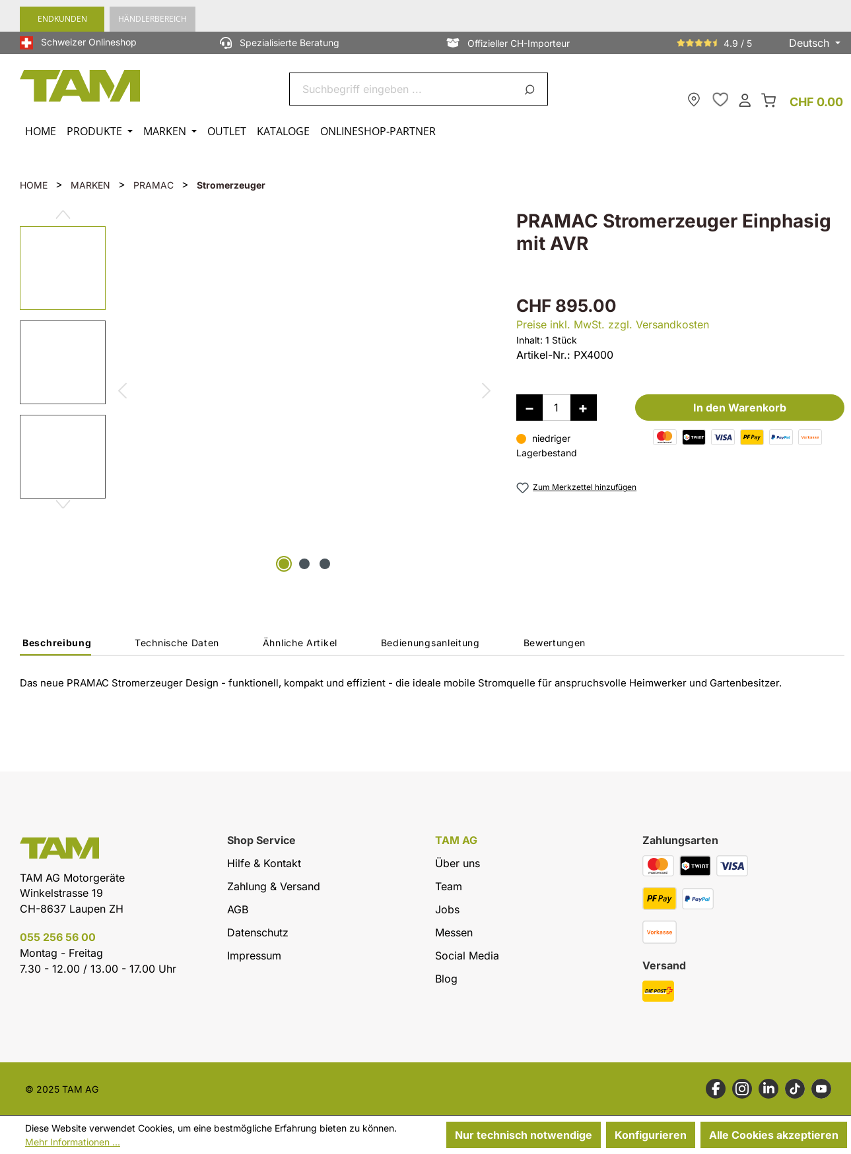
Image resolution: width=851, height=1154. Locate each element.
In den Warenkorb (739, 407)
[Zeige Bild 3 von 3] (325, 564)
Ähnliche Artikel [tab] (300, 642)
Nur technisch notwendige (523, 1134)
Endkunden (62, 18)
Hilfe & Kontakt (264, 863)
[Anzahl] (556, 407)
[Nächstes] (486, 393)
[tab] (55, 646)
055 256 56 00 (58, 937)
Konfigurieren (651, 1134)
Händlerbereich (152, 18)
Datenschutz (258, 932)
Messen (454, 932)
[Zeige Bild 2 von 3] (304, 564)
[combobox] (403, 89)
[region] (255, 393)
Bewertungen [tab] (555, 642)
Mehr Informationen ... (72, 1141)
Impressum (254, 955)
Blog (446, 978)
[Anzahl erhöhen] (583, 407)
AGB (237, 909)
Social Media (467, 955)
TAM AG (456, 840)
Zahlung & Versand (273, 886)
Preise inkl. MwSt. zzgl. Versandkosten (612, 324)
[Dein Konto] (744, 99)
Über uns (457, 863)
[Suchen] (532, 89)
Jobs (447, 909)
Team (448, 886)
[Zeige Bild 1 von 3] (284, 564)
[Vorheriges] (122, 393)
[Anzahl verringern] (529, 407)
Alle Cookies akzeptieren (773, 1134)
